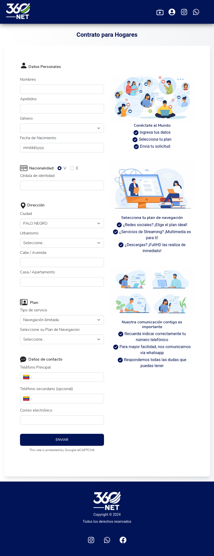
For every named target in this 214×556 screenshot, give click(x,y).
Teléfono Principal (35, 367)
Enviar (62, 439)
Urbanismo (29, 233)
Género (26, 118)
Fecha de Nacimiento (38, 138)
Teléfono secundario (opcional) (46, 389)
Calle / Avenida (33, 252)
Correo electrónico (36, 410)
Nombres (28, 79)
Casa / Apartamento (37, 272)
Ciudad (26, 213)
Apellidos (28, 99)
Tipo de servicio (33, 310)
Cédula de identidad (37, 175)
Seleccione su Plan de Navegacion (50, 329)
